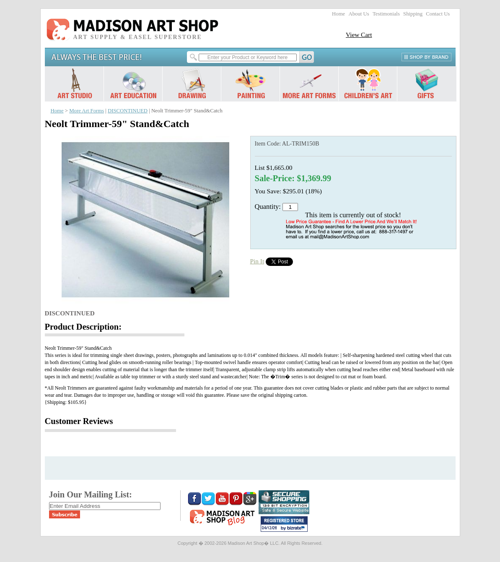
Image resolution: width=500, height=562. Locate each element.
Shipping (412, 14)
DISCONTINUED (128, 111)
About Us (358, 14)
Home (338, 14)
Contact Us (438, 14)
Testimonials (386, 14)
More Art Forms (86, 111)
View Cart (359, 34)
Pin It (257, 261)
